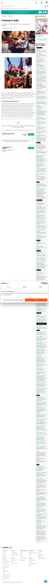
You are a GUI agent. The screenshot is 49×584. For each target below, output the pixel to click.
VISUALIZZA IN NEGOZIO (41, 39)
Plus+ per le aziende (6, 565)
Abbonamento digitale (5, 8)
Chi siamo (39, 552)
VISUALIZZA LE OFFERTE (31, 148)
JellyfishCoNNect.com (42, 558)
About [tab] (40, 286)
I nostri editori (5, 563)
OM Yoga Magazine (13, 8)
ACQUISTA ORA (31, 135)
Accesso (15, 130)
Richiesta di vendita (32, 563)
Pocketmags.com (41, 554)
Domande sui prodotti (33, 552)
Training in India (25, 8)
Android (21, 554)
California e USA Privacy (5, 571)
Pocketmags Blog (6, 561)
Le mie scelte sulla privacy (6, 579)
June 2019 (19, 8)
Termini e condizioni (6, 574)
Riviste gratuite (5, 559)
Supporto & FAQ (14, 552)
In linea (21, 556)
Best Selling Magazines (5, 557)
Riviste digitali (22, 560)
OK (36, 300)
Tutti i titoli (4, 552)
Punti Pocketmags (23, 558)
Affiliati (30, 554)
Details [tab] (24, 286)
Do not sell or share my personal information (13, 300)
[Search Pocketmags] (2, 6)
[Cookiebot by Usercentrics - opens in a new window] (42, 283)
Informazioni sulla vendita (32, 561)
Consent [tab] (8, 286)
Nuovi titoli (4, 554)
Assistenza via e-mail (15, 554)
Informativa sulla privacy (5, 568)
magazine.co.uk (40, 556)
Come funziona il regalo (14, 561)
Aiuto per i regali (14, 563)
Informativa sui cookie (6, 576)
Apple (21, 552)
